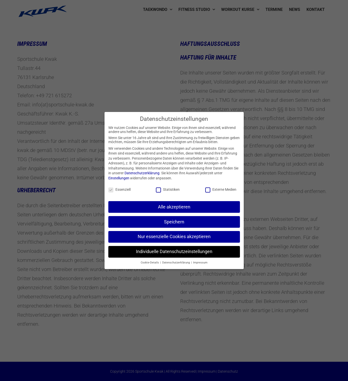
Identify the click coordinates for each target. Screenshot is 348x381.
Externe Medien (220, 189)
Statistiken (168, 189)
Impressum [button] (200, 262)
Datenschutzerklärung (142, 173)
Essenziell (119, 189)
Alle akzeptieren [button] (174, 206)
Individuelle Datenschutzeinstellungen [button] (174, 251)
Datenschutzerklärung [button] (176, 262)
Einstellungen (118, 178)
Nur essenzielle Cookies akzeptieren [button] (174, 236)
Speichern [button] (174, 221)
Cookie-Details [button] (150, 262)
